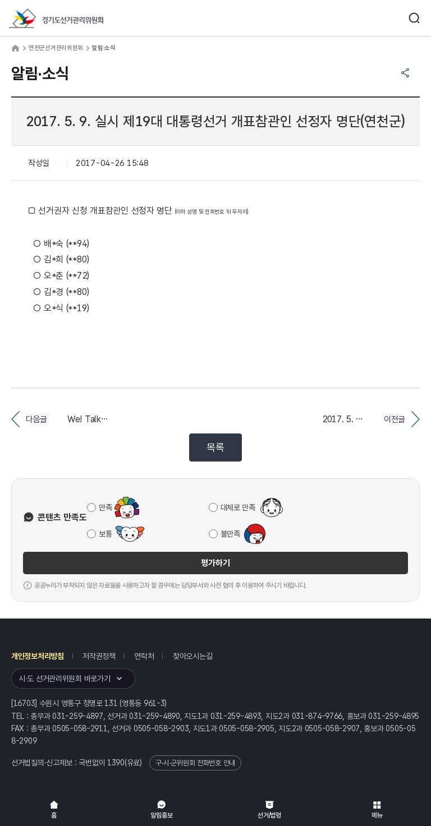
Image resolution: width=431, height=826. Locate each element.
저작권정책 (99, 656)
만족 (105, 507)
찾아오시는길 (192, 656)
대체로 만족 (238, 507)
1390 (116, 762)
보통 (105, 533)
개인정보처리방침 (37, 656)
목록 (215, 447)
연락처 (144, 656)
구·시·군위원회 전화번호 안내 (195, 763)
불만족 (230, 533)
